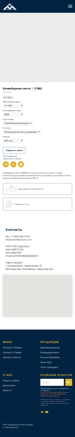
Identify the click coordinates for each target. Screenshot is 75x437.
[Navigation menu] (70, 6)
